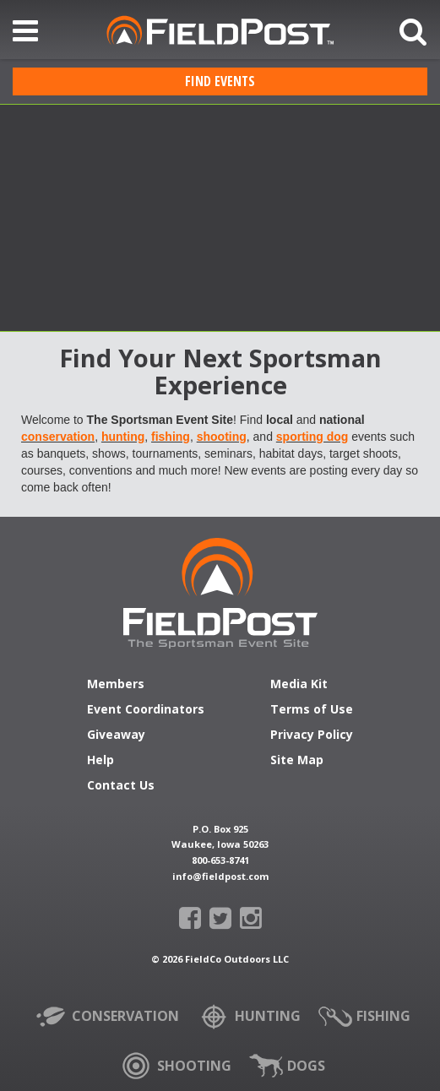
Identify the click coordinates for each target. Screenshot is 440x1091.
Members (115, 685)
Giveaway (116, 735)
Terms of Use (311, 710)
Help (100, 761)
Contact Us (121, 786)
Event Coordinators (145, 710)
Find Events (220, 81)
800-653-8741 (220, 860)
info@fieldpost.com (220, 876)
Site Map (296, 761)
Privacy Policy (311, 735)
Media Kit (299, 685)
